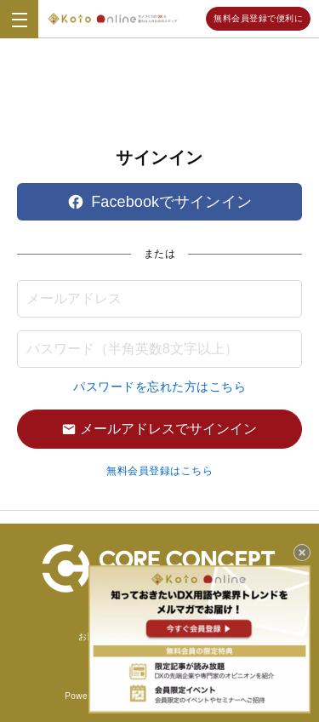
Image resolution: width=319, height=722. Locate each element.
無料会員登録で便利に (258, 18)
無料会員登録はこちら (159, 471)
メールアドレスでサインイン (159, 428)
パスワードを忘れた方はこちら (159, 386)
